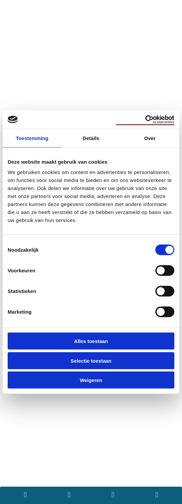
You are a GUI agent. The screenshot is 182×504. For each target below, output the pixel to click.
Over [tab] (150, 138)
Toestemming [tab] (32, 138)
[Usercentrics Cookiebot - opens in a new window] (145, 119)
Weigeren (91, 380)
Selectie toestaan (91, 360)
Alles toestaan (91, 341)
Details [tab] (91, 138)
